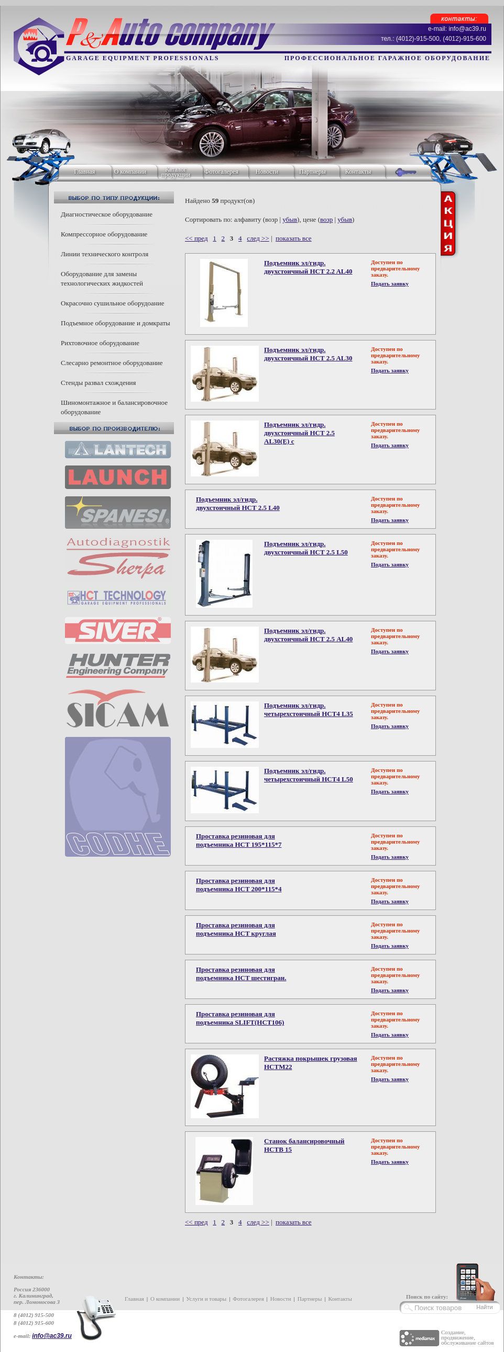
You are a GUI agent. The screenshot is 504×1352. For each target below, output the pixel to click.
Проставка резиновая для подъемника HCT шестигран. (241, 973)
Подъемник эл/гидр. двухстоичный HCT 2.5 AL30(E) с (299, 433)
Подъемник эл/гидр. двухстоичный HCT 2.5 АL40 (308, 635)
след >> (258, 238)
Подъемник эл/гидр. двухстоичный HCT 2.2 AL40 (308, 267)
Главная (84, 171)
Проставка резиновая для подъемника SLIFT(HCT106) (240, 1018)
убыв (289, 219)
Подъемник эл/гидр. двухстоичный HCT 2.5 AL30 (308, 354)
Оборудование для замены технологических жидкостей (102, 278)
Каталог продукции (175, 172)
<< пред (196, 238)
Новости (267, 171)
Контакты (358, 171)
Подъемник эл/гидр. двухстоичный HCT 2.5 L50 (306, 548)
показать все (294, 238)
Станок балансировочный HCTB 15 (304, 1145)
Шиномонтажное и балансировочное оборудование (114, 407)
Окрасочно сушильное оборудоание (112, 303)
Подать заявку (390, 283)
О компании (130, 171)
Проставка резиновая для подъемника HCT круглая (236, 929)
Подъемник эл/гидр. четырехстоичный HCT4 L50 (308, 775)
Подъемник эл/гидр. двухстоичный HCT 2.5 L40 (238, 503)
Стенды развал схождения (98, 383)
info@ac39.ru (52, 1335)
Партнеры (312, 171)
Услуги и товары (206, 1299)
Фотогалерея (221, 171)
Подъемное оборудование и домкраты (115, 323)
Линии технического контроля (104, 254)
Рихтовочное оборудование (100, 343)
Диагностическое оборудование (106, 214)
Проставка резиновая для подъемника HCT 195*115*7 (238, 840)
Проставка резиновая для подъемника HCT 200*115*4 (238, 885)
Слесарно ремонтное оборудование (112, 363)
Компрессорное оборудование (104, 234)
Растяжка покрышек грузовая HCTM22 (310, 1062)
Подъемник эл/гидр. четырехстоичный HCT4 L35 (308, 709)
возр (326, 219)
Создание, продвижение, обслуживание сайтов (467, 1337)
